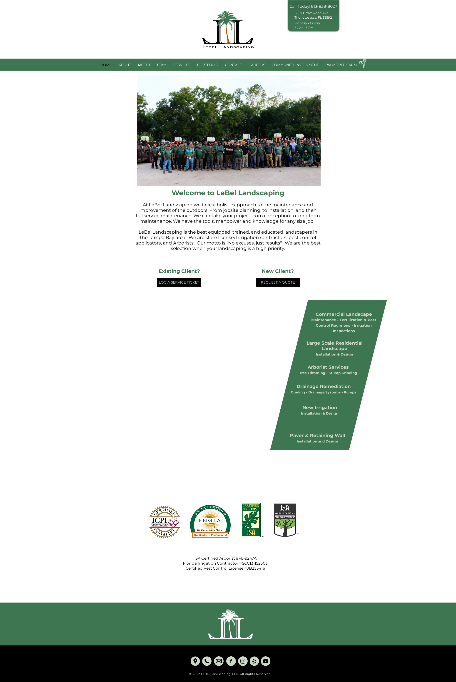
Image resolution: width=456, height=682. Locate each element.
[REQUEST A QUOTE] (278, 282)
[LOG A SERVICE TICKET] (179, 282)
